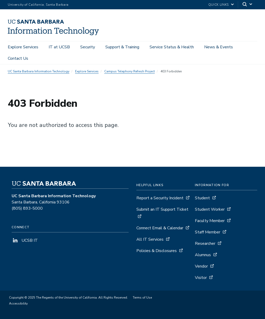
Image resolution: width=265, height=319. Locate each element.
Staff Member (207, 232)
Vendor (201, 266)
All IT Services (150, 239)
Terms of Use (142, 297)
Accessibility (18, 303)
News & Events (218, 47)
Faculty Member (210, 221)
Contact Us (18, 58)
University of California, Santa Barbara (38, 5)
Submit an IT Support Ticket (162, 209)
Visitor (201, 277)
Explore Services (23, 47)
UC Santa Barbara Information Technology (38, 71)
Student (202, 198)
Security (87, 47)
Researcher (205, 243)
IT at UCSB (59, 47)
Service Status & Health (172, 47)
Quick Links (218, 5)
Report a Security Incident (159, 198)
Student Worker (210, 209)
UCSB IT (25, 240)
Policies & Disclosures (156, 251)
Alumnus (203, 255)
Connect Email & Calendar (159, 228)
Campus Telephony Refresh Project (129, 71)
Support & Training (122, 47)
